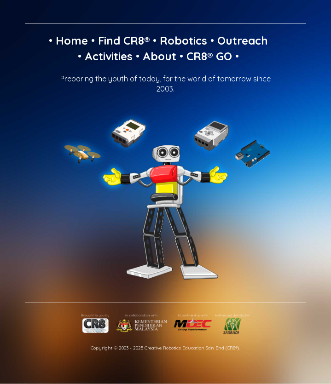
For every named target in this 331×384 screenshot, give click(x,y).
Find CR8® (124, 40)
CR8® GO (209, 56)
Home (72, 40)
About (159, 56)
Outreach (242, 40)
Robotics (183, 40)
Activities (109, 56)
